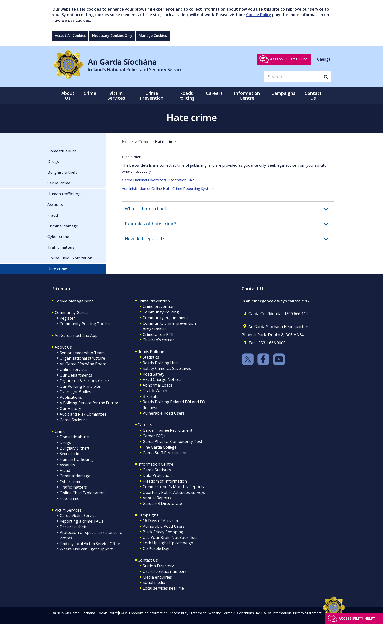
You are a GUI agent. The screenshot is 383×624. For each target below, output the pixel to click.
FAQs (123, 613)
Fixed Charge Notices (162, 379)
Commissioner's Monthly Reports (173, 486)
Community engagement (165, 317)
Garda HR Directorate (162, 503)
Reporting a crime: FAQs (81, 521)
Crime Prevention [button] (151, 95)
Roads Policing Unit (160, 363)
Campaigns (148, 515)
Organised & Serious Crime (84, 380)
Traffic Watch (155, 390)
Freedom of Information (165, 481)
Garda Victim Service (78, 515)
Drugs (65, 442)
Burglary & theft (74, 448)
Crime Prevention (154, 301)
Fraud (65, 470)
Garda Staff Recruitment (165, 452)
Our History (70, 408)
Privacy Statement (307, 613)
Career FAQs (154, 436)
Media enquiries (157, 577)
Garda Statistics (157, 470)
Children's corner (158, 340)
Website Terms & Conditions (231, 613)
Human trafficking (76, 459)
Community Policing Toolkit (85, 323)
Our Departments (76, 375)
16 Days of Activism (160, 520)
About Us (63, 347)
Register (67, 318)
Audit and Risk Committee (83, 414)
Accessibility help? (288, 59)
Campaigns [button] (283, 93)
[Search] (292, 76)
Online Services (73, 369)
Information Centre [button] (247, 95)
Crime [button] (90, 93)
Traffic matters (73, 487)
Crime (143, 141)
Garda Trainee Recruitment (167, 430)
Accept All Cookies (70, 35)
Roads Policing (151, 351)
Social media (154, 582)
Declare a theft (73, 526)
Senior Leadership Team (82, 352)
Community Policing (161, 312)
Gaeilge (324, 59)
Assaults (67, 465)
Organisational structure (82, 358)
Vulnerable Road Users (164, 413)
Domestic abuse (74, 437)
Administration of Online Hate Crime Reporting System (168, 188)
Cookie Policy (258, 14)
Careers (145, 424)
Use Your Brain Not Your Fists (170, 537)
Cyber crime (70, 481)
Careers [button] (214, 93)
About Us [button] (67, 95)
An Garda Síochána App (76, 335)
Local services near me (163, 588)
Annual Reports (157, 498)
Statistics (151, 357)
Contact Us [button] (313, 95)
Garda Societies (74, 419)
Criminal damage (75, 476)
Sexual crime (71, 453)
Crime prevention (159, 306)
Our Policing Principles (80, 386)
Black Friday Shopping (163, 532)
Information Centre (155, 464)
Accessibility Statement (188, 613)
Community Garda (71, 312)
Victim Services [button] (116, 95)
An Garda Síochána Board (83, 363)
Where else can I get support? (87, 549)
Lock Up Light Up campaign (168, 543)
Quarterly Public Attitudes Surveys (174, 492)
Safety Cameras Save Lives (167, 368)
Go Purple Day (156, 548)
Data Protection (157, 475)
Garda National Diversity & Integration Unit (158, 179)
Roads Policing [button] (186, 95)
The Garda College (160, 447)
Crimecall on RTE (158, 334)
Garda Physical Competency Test (172, 441)
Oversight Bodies (75, 391)
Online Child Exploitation (82, 492)
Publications (71, 397)
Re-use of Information (273, 613)
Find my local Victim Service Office (90, 543)
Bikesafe (151, 396)
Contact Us (148, 560)
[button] (229, 209)
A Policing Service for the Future (89, 403)
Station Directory (158, 566)
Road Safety (153, 374)
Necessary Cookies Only (112, 35)
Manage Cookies (153, 35)
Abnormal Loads (158, 385)
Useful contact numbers (165, 571)
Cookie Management (74, 301)
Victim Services (68, 510)
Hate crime (165, 141)
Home (127, 141)
